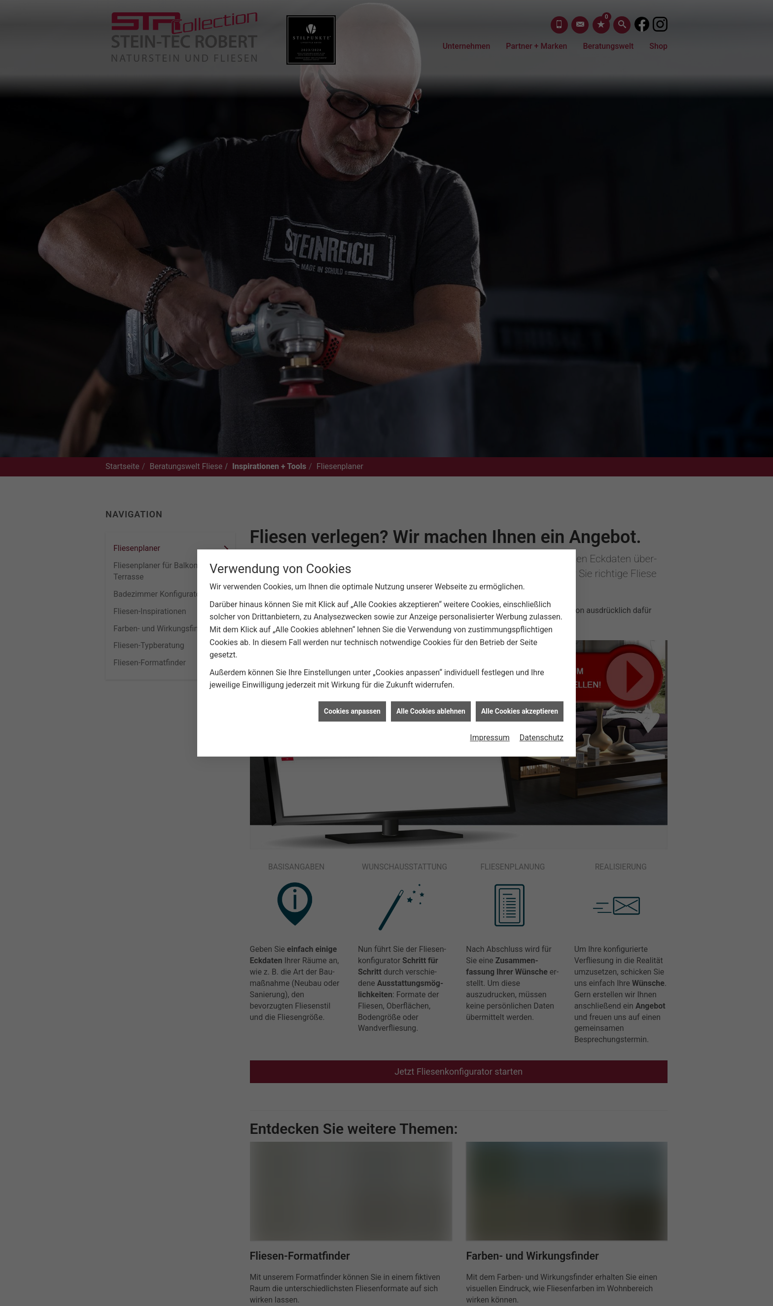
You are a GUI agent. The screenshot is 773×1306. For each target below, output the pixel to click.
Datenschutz (541, 598)
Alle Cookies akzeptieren (519, 572)
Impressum (490, 598)
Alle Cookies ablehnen (430, 572)
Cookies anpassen (352, 572)
